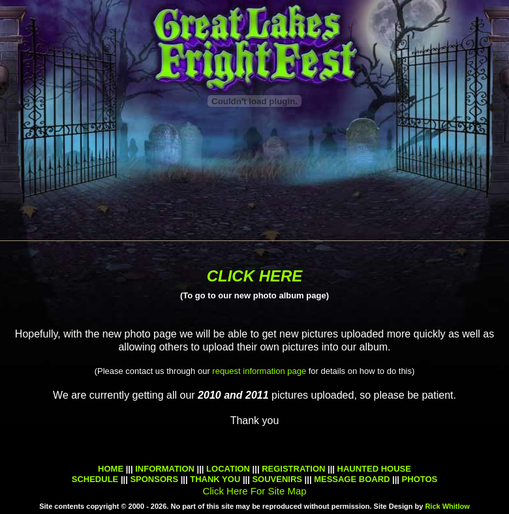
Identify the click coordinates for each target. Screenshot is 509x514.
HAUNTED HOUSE (374, 469)
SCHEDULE (95, 479)
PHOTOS (420, 479)
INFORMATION (164, 469)
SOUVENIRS (277, 479)
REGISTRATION (293, 469)
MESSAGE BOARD (352, 479)
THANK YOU (215, 479)
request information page (259, 371)
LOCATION (228, 469)
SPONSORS (153, 479)
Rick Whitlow (447, 506)
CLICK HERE (255, 276)
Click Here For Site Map (254, 490)
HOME (110, 469)
